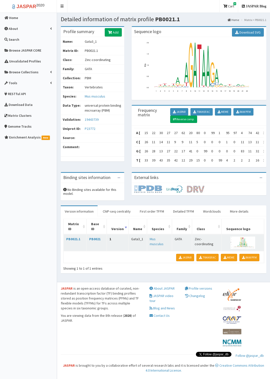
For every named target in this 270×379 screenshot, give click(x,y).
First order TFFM (152, 211)
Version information (79, 211)
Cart (229, 5)
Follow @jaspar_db (250, 355)
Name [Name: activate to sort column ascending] (137, 229)
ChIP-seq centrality (117, 211)
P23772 (90, 128)
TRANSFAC (201, 112)
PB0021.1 (73, 239)
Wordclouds (212, 211)
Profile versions (198, 288)
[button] (62, 6)
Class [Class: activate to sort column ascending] (201, 229)
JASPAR (179, 112)
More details (239, 211)
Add (113, 32)
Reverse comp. (183, 119)
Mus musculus (95, 96)
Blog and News (162, 308)
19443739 (92, 119)
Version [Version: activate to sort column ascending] (117, 229)
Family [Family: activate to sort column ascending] (182, 229)
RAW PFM (243, 112)
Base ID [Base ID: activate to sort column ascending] (95, 226)
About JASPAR (162, 288)
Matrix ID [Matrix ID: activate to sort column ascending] (73, 226)
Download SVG (248, 32)
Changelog (195, 296)
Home (233, 20)
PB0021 (95, 239)
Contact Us (159, 315)
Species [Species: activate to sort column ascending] (158, 229)
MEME (223, 112)
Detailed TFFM (183, 211)
